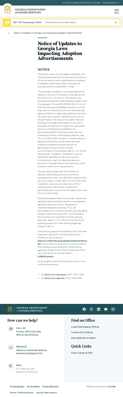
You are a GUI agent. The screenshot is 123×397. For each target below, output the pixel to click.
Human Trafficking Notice (22, 392)
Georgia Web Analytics (46, 392)
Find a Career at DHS (81, 353)
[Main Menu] (116, 11)
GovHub (112, 386)
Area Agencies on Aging (83, 338)
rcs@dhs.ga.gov (46, 256)
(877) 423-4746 (33, 331)
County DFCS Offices (82, 332)
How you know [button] (109, 3)
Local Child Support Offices (85, 327)
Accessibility (33, 386)
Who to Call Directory (27, 335)
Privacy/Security (50, 386)
